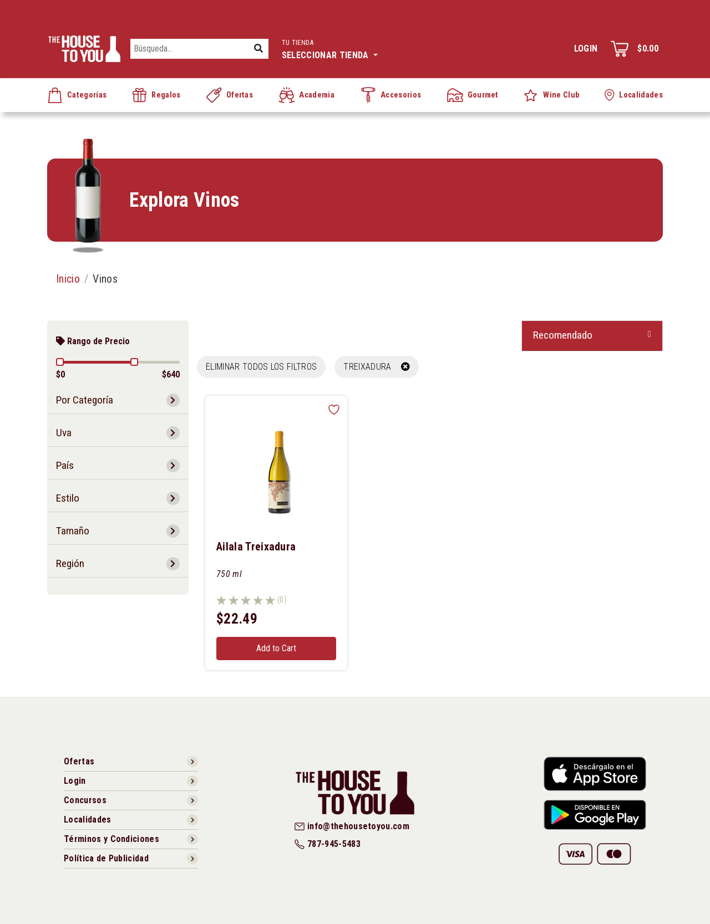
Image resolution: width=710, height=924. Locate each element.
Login (586, 48)
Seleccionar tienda (330, 47)
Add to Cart (276, 648)
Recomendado (562, 335)
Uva (64, 432)
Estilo (67, 498)
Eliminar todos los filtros (261, 366)
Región (70, 563)
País (65, 465)
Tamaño (72, 530)
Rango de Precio (93, 341)
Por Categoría (84, 400)
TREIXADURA (376, 366)
